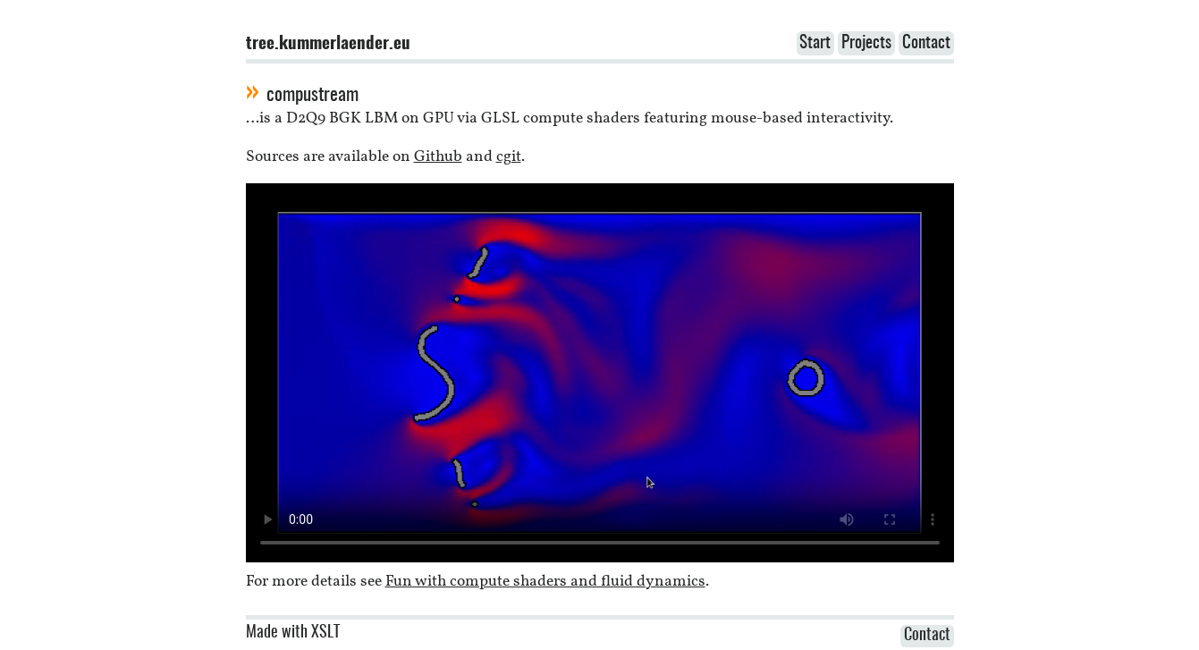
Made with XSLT (293, 633)
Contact (926, 43)
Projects (866, 43)
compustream (312, 95)
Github (438, 157)
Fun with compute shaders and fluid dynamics (545, 581)
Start (815, 43)
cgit (508, 157)
